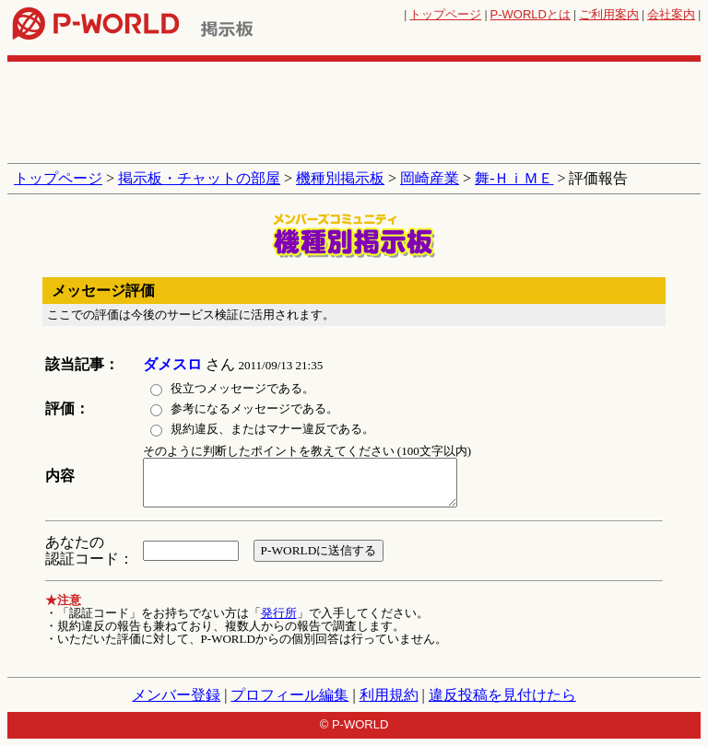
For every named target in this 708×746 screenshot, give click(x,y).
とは (530, 14)
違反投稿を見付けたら (502, 695)
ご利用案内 (609, 14)
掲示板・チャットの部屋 (199, 178)
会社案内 (671, 14)
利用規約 (389, 695)
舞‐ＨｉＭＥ (514, 178)
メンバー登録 (176, 695)
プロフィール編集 (289, 695)
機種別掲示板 (340, 178)
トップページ (445, 14)
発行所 (279, 613)
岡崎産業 (429, 178)
